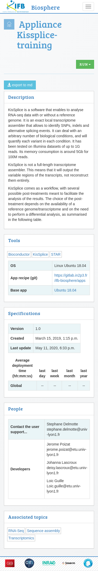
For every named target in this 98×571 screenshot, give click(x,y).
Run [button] (85, 64)
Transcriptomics (21, 538)
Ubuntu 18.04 (65, 290)
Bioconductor (19, 254)
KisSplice (40, 254)
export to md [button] (19, 85)
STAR (55, 254)
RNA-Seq (16, 531)
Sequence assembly (43, 531)
